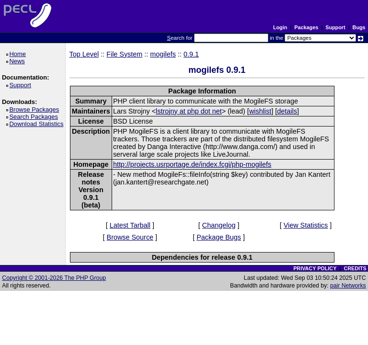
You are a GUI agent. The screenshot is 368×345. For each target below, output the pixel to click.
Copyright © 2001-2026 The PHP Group (54, 278)
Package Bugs (218, 237)
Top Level (84, 54)
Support (335, 27)
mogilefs (163, 54)
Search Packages (35, 116)
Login (280, 27)
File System (124, 54)
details (287, 111)
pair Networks (348, 285)
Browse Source (130, 237)
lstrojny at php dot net (189, 111)
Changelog (219, 225)
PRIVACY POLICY (314, 268)
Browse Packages (35, 109)
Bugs (359, 27)
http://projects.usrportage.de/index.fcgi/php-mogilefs (192, 164)
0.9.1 (191, 54)
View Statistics (306, 225)
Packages (306, 27)
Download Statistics (38, 123)
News (18, 61)
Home (19, 54)
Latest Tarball (130, 225)
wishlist (260, 111)
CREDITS (355, 268)
